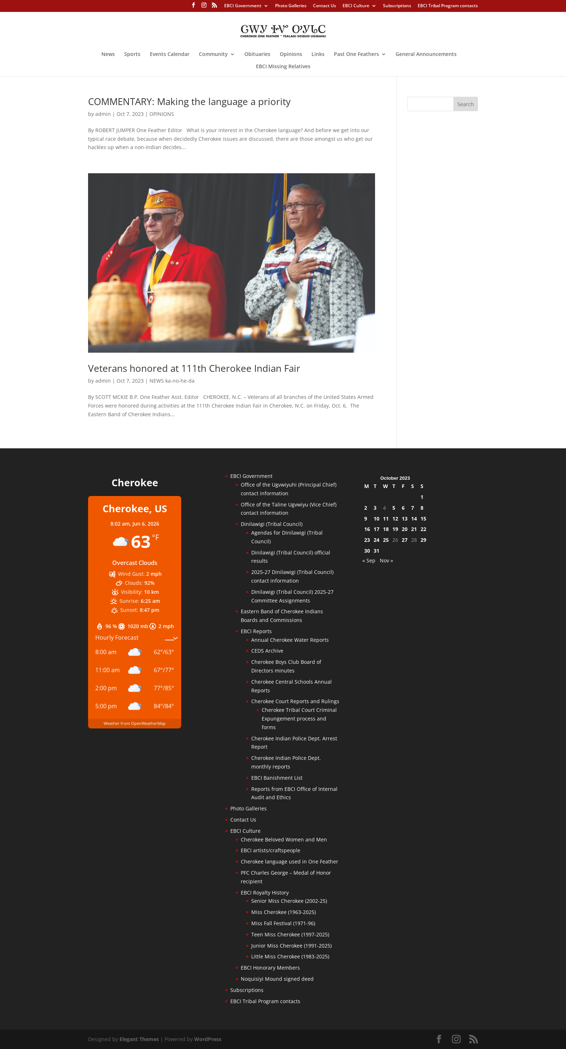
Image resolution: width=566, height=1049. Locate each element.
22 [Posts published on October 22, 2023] (423, 529)
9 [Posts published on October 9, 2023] (365, 518)
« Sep (368, 560)
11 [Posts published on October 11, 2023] (386, 518)
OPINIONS (161, 113)
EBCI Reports (256, 631)
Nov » (386, 560)
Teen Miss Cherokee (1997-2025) (290, 934)
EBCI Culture (356, 6)
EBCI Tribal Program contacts (448, 6)
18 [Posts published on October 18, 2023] (386, 529)
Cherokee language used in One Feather (289, 861)
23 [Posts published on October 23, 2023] (367, 539)
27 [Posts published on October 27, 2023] (405, 539)
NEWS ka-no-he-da (172, 380)
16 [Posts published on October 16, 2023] (367, 529)
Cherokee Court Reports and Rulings (295, 701)
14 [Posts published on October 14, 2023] (414, 518)
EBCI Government (242, 6)
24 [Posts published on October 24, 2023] (376, 539)
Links (318, 54)
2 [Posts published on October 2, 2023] (365, 507)
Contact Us (324, 6)
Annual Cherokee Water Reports (290, 639)
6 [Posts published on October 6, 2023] (403, 507)
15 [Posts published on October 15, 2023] (423, 518)
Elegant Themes (139, 1039)
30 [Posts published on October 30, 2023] (367, 550)
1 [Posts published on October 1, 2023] (422, 496)
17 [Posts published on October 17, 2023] (376, 529)
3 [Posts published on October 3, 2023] (375, 507)
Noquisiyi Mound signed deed (277, 978)
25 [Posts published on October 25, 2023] (386, 539)
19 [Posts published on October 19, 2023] (395, 529)
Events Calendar (170, 54)
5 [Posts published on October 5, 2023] (393, 507)
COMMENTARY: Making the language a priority (189, 101)
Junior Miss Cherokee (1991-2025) (291, 945)
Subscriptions (397, 6)
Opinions (291, 54)
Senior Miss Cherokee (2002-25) (289, 900)
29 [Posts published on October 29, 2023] (423, 539)
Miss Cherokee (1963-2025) (283, 912)
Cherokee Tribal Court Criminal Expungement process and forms (299, 718)
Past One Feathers (356, 54)
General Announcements (426, 54)
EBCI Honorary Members (270, 967)
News (108, 54)
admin (103, 113)
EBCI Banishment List (276, 777)
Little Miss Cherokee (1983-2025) (290, 956)
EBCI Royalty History (265, 892)
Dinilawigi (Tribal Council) (271, 524)
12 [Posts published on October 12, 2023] (395, 518)
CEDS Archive (267, 650)
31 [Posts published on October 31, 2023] (376, 550)
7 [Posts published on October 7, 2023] (412, 507)
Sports (132, 54)
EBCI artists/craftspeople (270, 850)
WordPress (207, 1039)
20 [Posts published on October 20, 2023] (405, 529)
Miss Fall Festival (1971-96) (283, 923)
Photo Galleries (290, 6)
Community (213, 54)
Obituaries (257, 54)
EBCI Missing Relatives (283, 67)
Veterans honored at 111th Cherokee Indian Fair (194, 368)
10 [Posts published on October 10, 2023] (376, 518)
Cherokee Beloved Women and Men (284, 839)
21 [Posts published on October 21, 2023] (414, 529)
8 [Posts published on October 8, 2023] (422, 507)
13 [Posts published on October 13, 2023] (405, 518)
